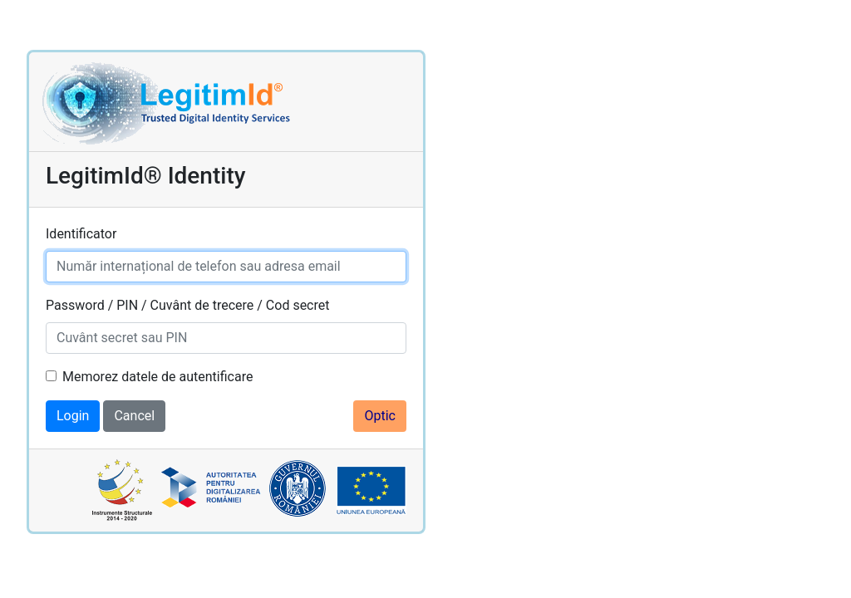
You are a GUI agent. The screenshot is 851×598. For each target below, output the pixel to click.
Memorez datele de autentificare (157, 377)
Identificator (81, 234)
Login (73, 416)
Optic (380, 416)
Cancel (134, 416)
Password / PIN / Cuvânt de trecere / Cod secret (187, 305)
